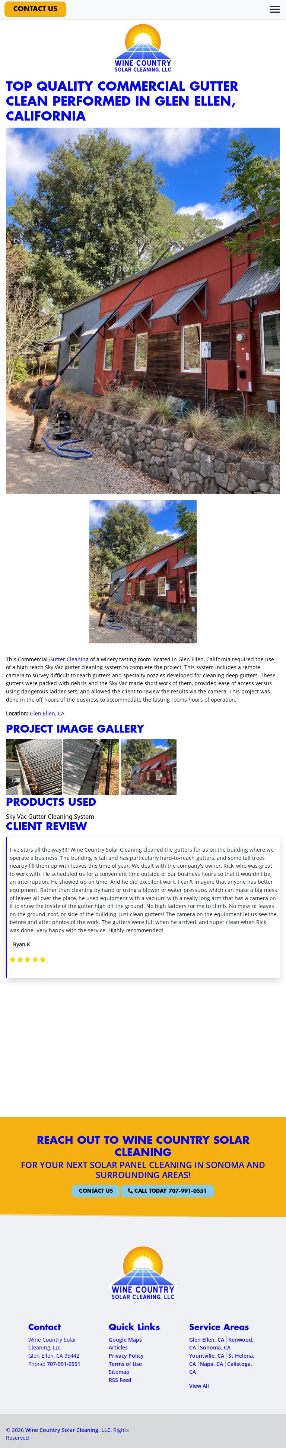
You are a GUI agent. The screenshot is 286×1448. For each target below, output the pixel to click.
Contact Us (35, 9)
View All (199, 1385)
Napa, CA (211, 1363)
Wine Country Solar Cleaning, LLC (68, 1429)
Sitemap (119, 1371)
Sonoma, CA (215, 1347)
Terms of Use (125, 1363)
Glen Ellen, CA (47, 713)
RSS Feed (120, 1379)
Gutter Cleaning (69, 659)
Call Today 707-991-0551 (157, 1191)
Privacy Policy (126, 1355)
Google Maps (125, 1339)
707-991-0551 (63, 1363)
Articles (118, 1347)
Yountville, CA (206, 1355)
